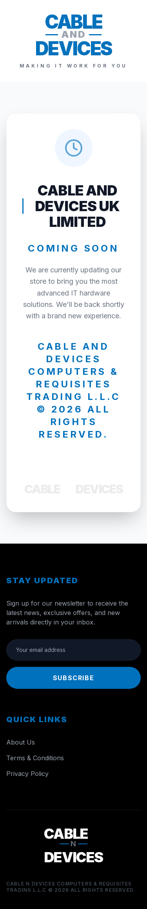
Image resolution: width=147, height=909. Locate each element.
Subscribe (73, 678)
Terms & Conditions (35, 758)
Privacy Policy (27, 774)
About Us (20, 742)
